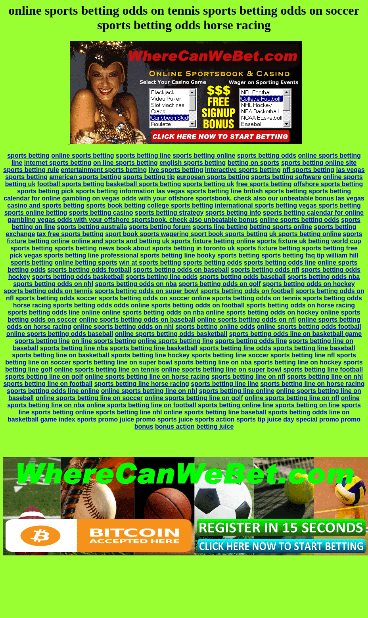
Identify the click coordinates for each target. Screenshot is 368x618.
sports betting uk (208, 184)
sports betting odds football (90, 269)
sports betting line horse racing (141, 383)
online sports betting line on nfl (292, 398)
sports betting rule (31, 169)
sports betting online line (235, 405)
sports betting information (115, 191)
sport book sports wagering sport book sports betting (186, 234)
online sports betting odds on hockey (262, 312)
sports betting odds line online (54, 312)
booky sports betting (228, 255)
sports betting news (84, 248)
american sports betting (85, 177)
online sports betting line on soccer (89, 398)
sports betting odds (266, 155)
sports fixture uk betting (293, 241)
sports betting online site (318, 162)
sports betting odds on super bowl (147, 291)
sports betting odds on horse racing (300, 305)
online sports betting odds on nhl (123, 326)
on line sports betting (125, 162)
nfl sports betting (308, 169)
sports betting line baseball (314, 348)
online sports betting (82, 155)
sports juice (175, 419)
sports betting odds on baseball (181, 269)
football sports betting (70, 184)
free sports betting (263, 184)
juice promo (138, 419)
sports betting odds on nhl (53, 283)
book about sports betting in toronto (171, 248)
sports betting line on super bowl (122, 362)
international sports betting (256, 205)
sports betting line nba (74, 348)
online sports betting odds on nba (153, 312)
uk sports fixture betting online (208, 241)
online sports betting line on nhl (149, 390)
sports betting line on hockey (297, 362)
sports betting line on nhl (325, 376)
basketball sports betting (143, 184)
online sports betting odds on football (188, 305)
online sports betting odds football (309, 326)
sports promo (97, 419)
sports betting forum (160, 226)
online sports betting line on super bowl (221, 369)
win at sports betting (150, 262)
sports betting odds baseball (242, 276)
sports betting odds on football (247, 291)
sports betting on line (307, 405)
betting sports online (280, 226)
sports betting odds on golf (219, 283)
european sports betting (212, 177)
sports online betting (35, 212)
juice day (280, 419)
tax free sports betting (70, 234)
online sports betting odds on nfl (246, 319)
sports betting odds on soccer (144, 298)
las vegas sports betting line (199, 191)
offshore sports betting (328, 184)
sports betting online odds (215, 326)
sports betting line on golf (44, 376)
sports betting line (143, 155)
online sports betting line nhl (118, 412)
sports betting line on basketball (60, 355)
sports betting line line (225, 383)
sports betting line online (236, 390)
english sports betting (192, 162)
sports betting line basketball (153, 348)
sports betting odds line (280, 262)
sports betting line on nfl (248, 376)
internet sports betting (58, 162)
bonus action (175, 426)
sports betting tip (149, 177)
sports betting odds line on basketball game (295, 333)
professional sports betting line (148, 255)
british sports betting (275, 191)
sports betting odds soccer (56, 298)
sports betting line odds (161, 276)
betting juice (215, 426)
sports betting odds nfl (265, 269)
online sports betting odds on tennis (246, 298)
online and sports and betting (115, 241)
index (67, 419)
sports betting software (286, 177)
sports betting (28, 155)
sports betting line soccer (230, 355)
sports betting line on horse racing (312, 383)
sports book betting (115, 205)
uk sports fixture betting (264, 248)
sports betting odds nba (324, 276)
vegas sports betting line (61, 255)
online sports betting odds (299, 219)
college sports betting (180, 205)
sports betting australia (92, 226)
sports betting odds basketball (78, 276)
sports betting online (203, 155)
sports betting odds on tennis (48, 291)
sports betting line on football (47, 383)
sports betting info (233, 212)
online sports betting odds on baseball (137, 319)
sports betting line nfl (302, 355)
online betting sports (86, 262)
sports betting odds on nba (136, 283)
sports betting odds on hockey (309, 283)
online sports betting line (175, 341)
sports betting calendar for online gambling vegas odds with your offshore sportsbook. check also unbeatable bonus (186, 216)
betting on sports (254, 162)
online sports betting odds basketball (171, 333)
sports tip (250, 419)
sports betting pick (45, 191)
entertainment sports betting (104, 169)
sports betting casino (101, 212)
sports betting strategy (169, 212)
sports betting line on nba (213, 362)
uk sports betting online (305, 234)
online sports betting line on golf (193, 398)
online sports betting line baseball (215, 412)
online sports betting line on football (141, 405)
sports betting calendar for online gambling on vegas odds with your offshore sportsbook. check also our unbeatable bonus (177, 195)
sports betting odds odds (91, 305)
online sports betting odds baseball (59, 333)
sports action (214, 419)
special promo (317, 419)
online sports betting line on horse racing (147, 376)
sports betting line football (323, 369)
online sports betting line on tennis (106, 369)
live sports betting (176, 169)
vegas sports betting (329, 205)
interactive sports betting (243, 169)
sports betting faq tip (292, 255)
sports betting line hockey (150, 355)
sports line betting (220, 226)
